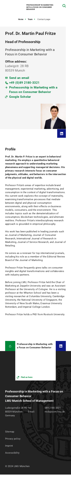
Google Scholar (20, 97)
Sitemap (9, 431)
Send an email (19, 78)
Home (20, 19)
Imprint (9, 445)
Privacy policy (13, 438)
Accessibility (12, 452)
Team (30, 19)
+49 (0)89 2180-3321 (24, 82)
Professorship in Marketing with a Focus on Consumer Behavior (33, 90)
